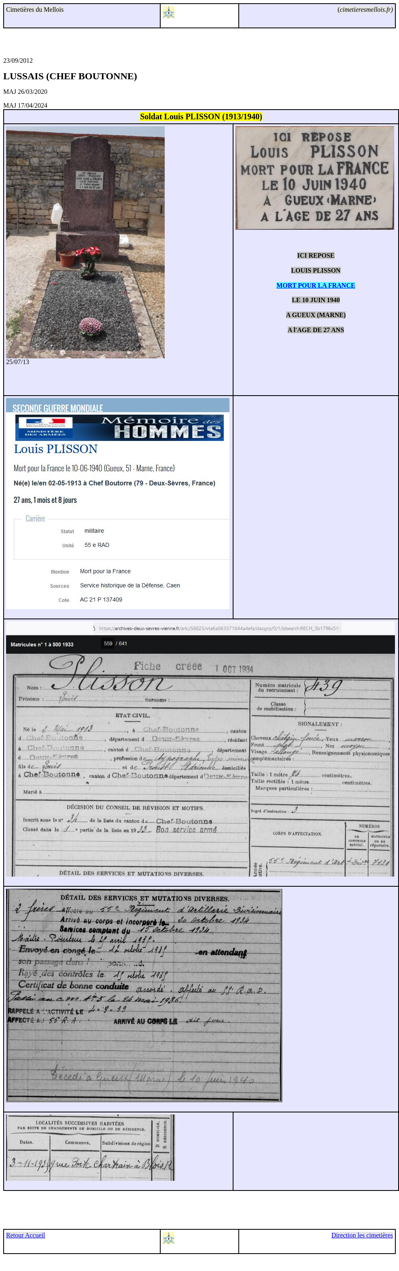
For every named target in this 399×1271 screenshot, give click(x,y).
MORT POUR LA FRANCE (315, 285)
